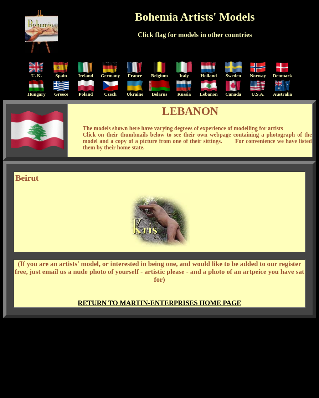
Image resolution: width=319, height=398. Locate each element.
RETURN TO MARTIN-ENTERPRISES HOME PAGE (159, 303)
